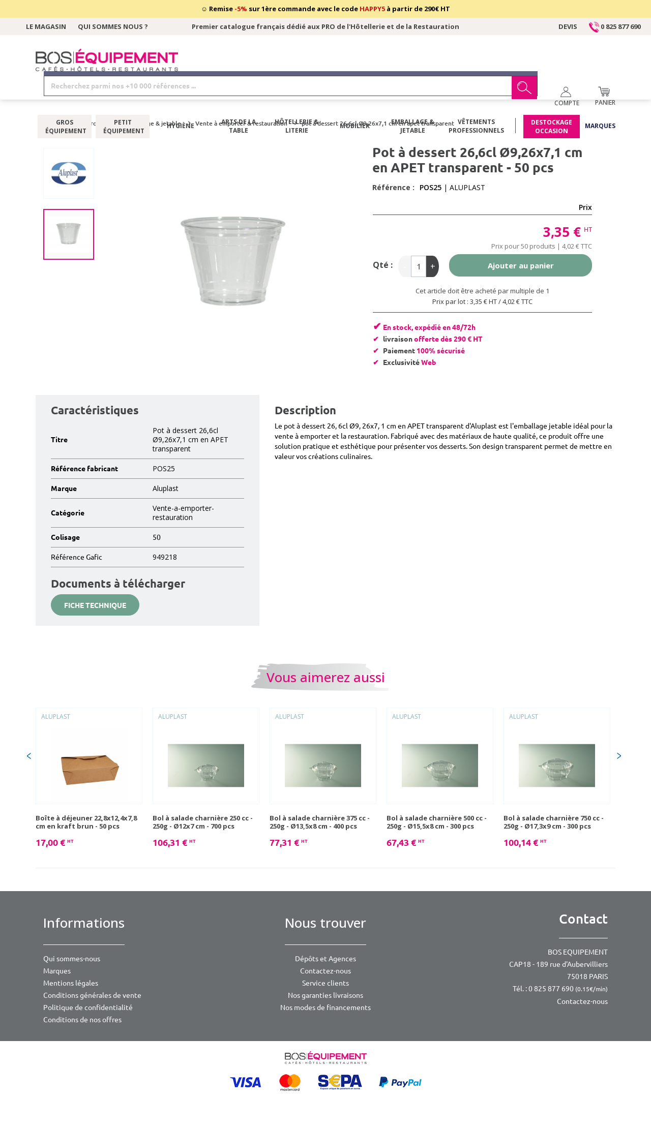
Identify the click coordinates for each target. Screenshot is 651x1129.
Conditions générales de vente (92, 995)
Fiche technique (95, 605)
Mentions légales (70, 983)
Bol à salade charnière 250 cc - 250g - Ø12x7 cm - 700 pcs (203, 822)
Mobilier (355, 99)
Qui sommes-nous (71, 959)
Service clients (325, 983)
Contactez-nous (325, 971)
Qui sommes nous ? (113, 26)
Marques (600, 99)
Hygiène (180, 99)
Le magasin (46, 26)
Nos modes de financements (325, 1007)
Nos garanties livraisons (325, 995)
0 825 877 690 (615, 26)
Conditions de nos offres (82, 1020)
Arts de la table (238, 99)
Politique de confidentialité (88, 1007)
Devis (567, 26)
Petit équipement (122, 99)
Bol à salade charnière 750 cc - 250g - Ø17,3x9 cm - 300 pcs (554, 822)
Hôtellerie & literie (297, 99)
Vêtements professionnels (476, 99)
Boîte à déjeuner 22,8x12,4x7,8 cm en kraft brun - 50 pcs (86, 822)
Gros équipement (64, 99)
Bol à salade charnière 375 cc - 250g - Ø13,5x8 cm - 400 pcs (320, 822)
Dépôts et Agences (325, 959)
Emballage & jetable (412, 99)
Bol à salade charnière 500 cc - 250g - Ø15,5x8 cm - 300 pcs (437, 822)
